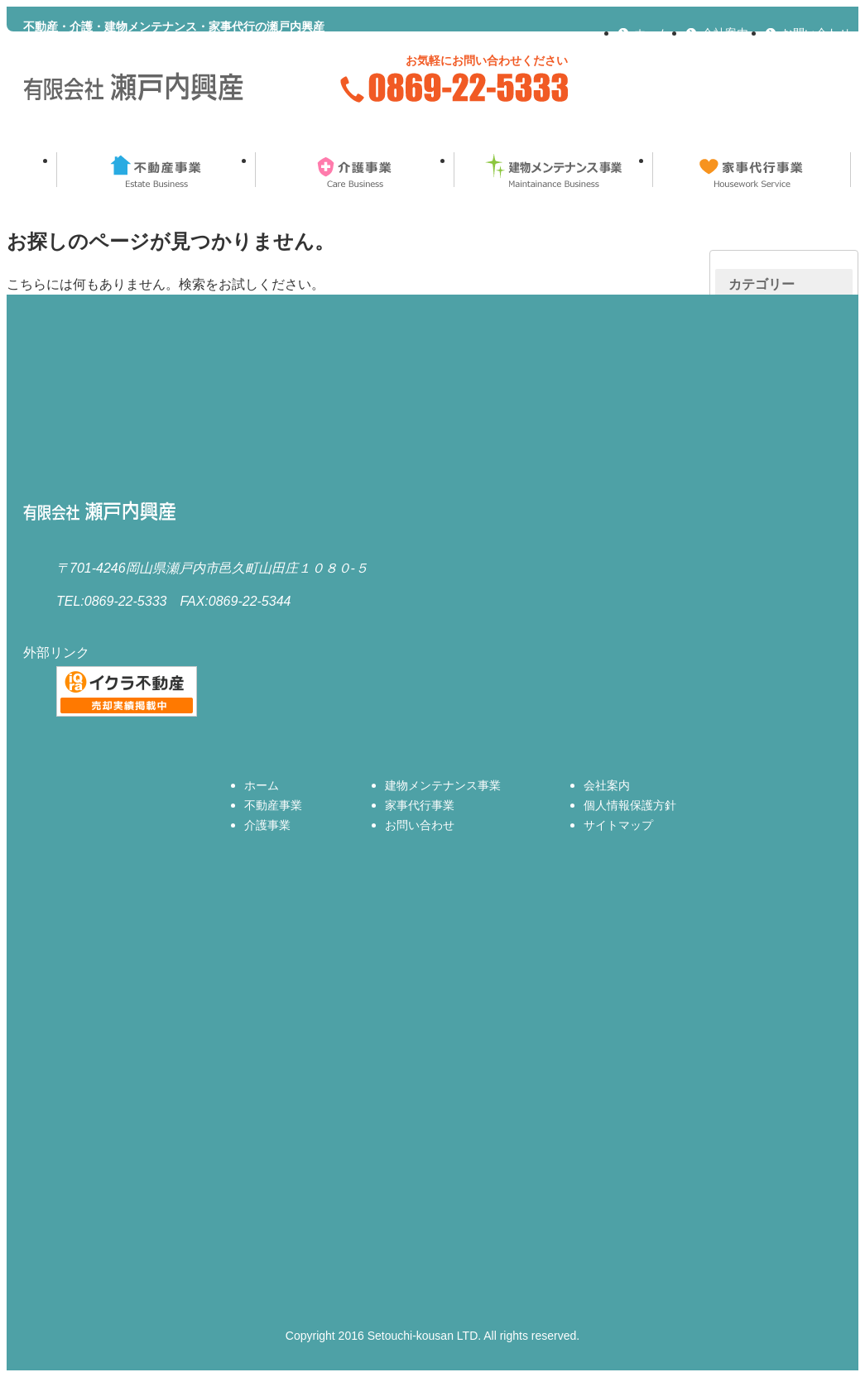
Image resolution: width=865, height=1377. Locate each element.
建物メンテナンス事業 (553, 169)
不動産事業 (155, 169)
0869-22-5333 (453, 87)
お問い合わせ (816, 33)
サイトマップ (618, 825)
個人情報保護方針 (630, 805)
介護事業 (354, 169)
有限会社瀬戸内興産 (135, 87)
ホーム (651, 33)
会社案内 (725, 33)
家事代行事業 (751, 169)
